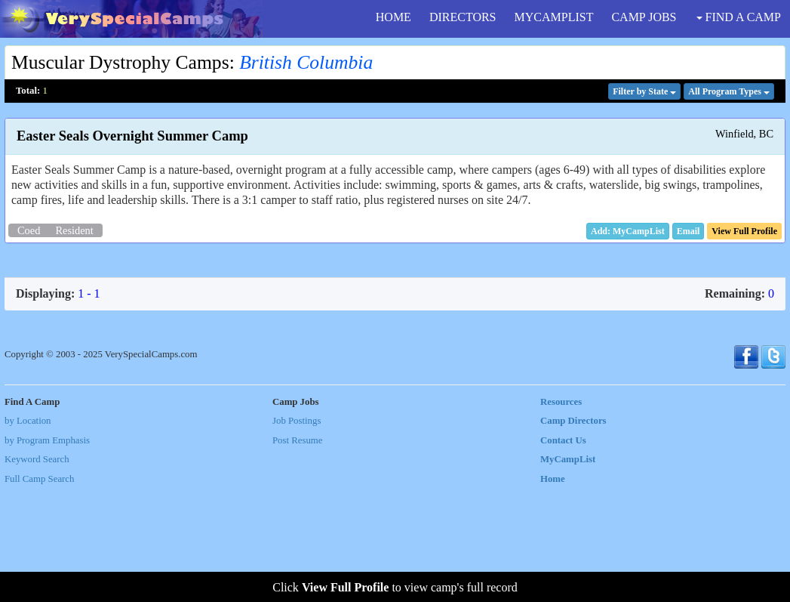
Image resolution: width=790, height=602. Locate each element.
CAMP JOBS (643, 17)
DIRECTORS (462, 17)
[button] (688, 231)
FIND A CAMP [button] (738, 17)
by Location (28, 534)
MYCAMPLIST (554, 17)
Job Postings (296, 534)
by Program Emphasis (47, 553)
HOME (393, 17)
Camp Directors (573, 534)
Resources (561, 514)
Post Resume (297, 553)
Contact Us (563, 553)
